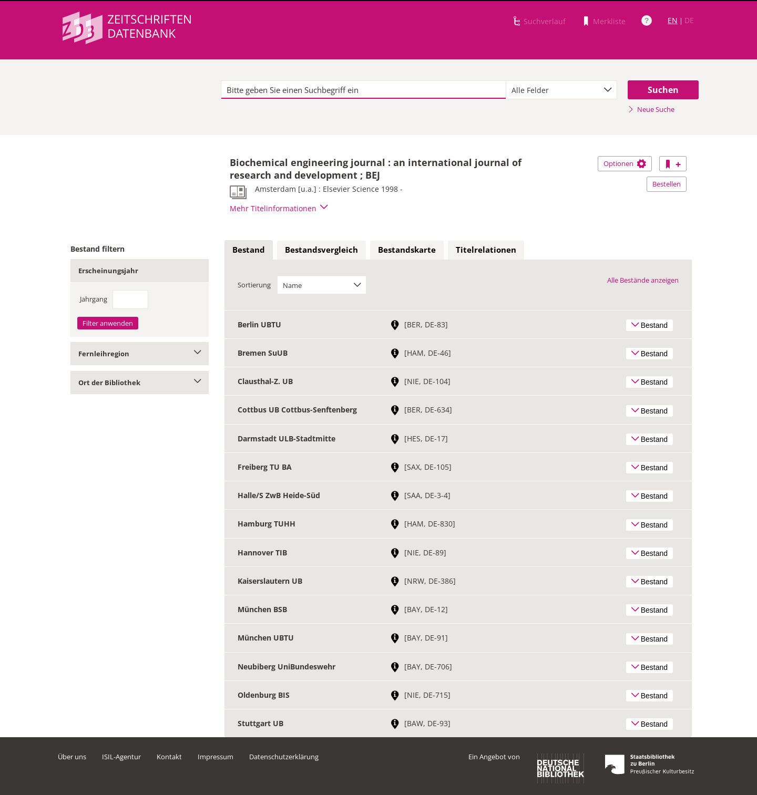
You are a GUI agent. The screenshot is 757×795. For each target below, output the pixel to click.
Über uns (72, 756)
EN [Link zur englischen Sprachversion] (673, 20)
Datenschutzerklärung (284, 756)
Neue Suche (651, 109)
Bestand (248, 249)
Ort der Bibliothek (139, 382)
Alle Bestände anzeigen (643, 280)
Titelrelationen (486, 249)
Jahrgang (93, 299)
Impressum (215, 756)
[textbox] (363, 89)
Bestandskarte (407, 249)
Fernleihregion (139, 353)
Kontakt (169, 756)
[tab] (248, 250)
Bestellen (666, 184)
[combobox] (561, 89)
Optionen (624, 163)
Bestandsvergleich (321, 249)
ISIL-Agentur (121, 756)
